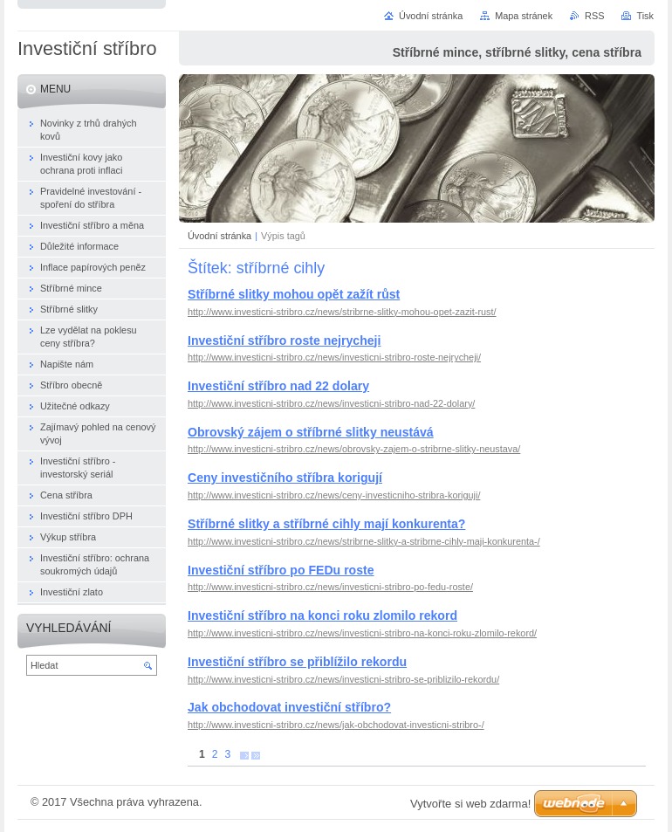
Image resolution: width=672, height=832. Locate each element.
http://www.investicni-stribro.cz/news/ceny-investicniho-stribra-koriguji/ (334, 495)
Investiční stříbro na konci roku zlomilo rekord (322, 615)
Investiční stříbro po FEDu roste (281, 570)
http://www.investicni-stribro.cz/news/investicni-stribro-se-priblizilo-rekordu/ (343, 679)
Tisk (645, 15)
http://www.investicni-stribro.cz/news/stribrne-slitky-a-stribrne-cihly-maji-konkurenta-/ (364, 541)
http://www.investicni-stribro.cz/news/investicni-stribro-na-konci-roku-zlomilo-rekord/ (362, 633)
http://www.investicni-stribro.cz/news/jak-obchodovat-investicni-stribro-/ (336, 724)
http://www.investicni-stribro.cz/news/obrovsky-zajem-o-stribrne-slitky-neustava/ (354, 449)
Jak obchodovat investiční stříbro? (289, 707)
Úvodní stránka (219, 235)
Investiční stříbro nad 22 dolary (278, 386)
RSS (594, 15)
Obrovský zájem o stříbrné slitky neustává (311, 432)
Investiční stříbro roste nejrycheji (284, 340)
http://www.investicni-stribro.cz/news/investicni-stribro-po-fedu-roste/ (330, 586)
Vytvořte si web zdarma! (470, 803)
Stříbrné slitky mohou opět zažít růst (294, 294)
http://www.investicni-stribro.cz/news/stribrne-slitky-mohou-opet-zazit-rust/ (342, 311)
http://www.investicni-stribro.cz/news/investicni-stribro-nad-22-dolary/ (331, 403)
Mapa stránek (523, 15)
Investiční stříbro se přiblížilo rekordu (297, 662)
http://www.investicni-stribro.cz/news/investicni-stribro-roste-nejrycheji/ (334, 357)
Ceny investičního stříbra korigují (285, 478)
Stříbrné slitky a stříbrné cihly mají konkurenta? (326, 524)
